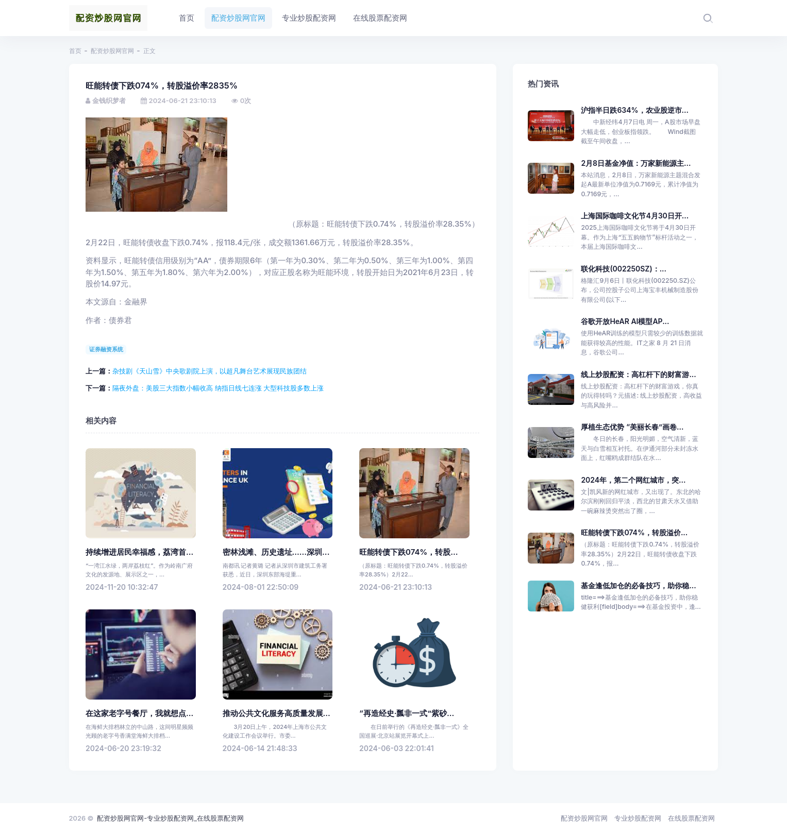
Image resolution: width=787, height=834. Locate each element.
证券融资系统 (106, 349)
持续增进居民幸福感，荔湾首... (139, 552)
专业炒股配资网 (637, 818)
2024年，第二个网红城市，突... (633, 479)
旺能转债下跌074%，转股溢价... (634, 532)
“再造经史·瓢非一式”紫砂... (406, 713)
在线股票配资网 (691, 818)
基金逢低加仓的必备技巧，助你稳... (638, 585)
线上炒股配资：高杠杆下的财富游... (638, 374)
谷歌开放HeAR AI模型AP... (625, 321)
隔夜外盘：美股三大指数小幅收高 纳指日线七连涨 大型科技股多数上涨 (218, 388)
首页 (75, 51)
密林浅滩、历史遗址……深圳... (276, 552)
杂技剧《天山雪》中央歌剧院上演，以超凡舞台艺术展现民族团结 (209, 371)
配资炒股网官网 (112, 51)
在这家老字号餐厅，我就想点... (139, 713)
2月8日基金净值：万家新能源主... (636, 163)
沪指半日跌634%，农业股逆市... (635, 110)
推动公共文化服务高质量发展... (276, 713)
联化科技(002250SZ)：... (623, 268)
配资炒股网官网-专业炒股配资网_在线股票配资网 (170, 818)
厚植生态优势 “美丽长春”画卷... (632, 426)
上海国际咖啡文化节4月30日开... (635, 215)
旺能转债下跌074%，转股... (408, 552)
